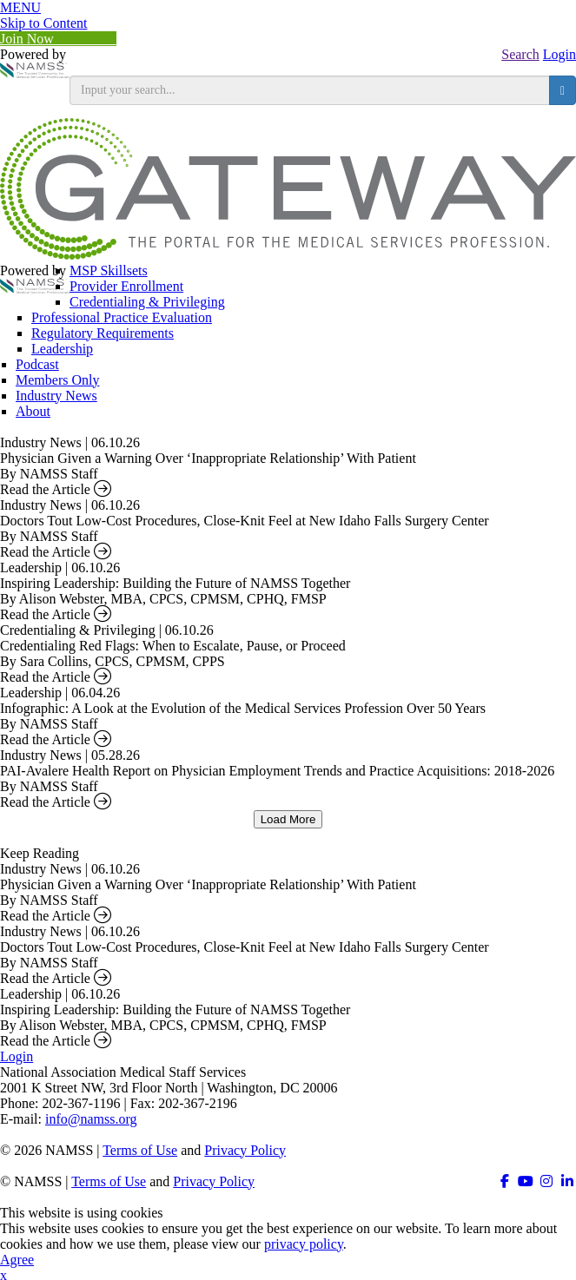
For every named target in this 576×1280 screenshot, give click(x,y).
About (33, 411)
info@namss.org (91, 1119)
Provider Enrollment (126, 286)
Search (520, 54)
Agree (17, 1259)
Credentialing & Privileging (147, 301)
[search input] (310, 90)
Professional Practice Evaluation (121, 317)
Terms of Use (140, 1150)
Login (559, 54)
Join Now (58, 38)
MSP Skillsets (109, 270)
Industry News (56, 395)
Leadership (62, 348)
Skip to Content (43, 23)
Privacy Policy (245, 1150)
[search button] (562, 90)
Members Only (57, 380)
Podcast (37, 364)
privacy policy (303, 1244)
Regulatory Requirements (102, 333)
